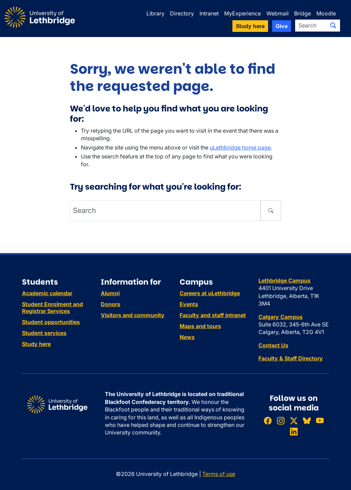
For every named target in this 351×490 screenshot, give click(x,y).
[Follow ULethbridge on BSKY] (306, 421)
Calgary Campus (280, 316)
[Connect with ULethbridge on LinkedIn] (293, 431)
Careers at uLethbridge (210, 293)
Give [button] (282, 26)
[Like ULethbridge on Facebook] (267, 421)
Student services (44, 333)
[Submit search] (333, 25)
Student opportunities (51, 322)
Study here (36, 343)
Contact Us (273, 345)
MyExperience (242, 13)
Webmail (277, 13)
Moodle (326, 13)
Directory (182, 13)
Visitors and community (133, 315)
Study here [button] (250, 26)
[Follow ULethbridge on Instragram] (280, 421)
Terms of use (218, 473)
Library (155, 13)
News (187, 337)
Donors (110, 304)
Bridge (302, 13)
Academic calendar (47, 293)
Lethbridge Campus (284, 280)
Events (189, 304)
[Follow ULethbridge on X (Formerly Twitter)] (293, 421)
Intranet (209, 13)
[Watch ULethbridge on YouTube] (319, 421)
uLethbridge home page (240, 147)
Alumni (110, 293)
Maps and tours (200, 326)
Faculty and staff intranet (213, 315)
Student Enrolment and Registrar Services (52, 307)
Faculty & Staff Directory (290, 358)
